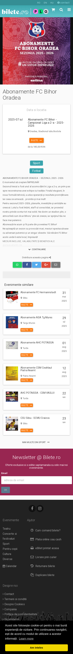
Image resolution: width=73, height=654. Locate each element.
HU (52, 2)
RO (38, 2)
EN (45, 2)
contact (63, 2)
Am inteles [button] (36, 647)
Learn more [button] (26, 638)
